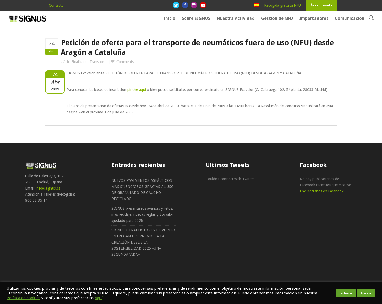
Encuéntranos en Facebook (322, 191)
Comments (125, 62)
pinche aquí (136, 89)
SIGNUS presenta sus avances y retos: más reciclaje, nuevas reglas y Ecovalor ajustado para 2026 (142, 214)
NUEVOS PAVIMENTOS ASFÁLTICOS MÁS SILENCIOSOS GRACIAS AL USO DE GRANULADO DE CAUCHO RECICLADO (142, 189)
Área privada (321, 5)
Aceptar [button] (366, 293)
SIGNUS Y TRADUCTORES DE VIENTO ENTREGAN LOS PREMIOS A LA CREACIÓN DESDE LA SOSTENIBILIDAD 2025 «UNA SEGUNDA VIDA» (143, 242)
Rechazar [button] (346, 293)
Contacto (56, 5)
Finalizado (79, 62)
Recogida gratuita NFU (282, 5)
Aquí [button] (98, 298)
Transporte (98, 62)
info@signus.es (48, 188)
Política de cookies (23, 298)
